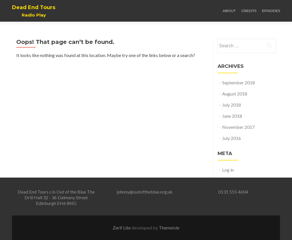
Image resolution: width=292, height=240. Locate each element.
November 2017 (238, 127)
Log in (228, 169)
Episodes (271, 11)
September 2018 (238, 82)
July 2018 (231, 104)
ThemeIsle (169, 227)
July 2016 (231, 138)
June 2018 (232, 116)
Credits (248, 11)
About (229, 11)
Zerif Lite (122, 227)
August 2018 (234, 93)
